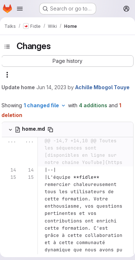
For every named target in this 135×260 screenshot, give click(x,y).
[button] (67, 61)
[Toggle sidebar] (7, 46)
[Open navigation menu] (20, 8)
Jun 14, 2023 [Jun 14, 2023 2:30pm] (51, 87)
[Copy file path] (50, 129)
